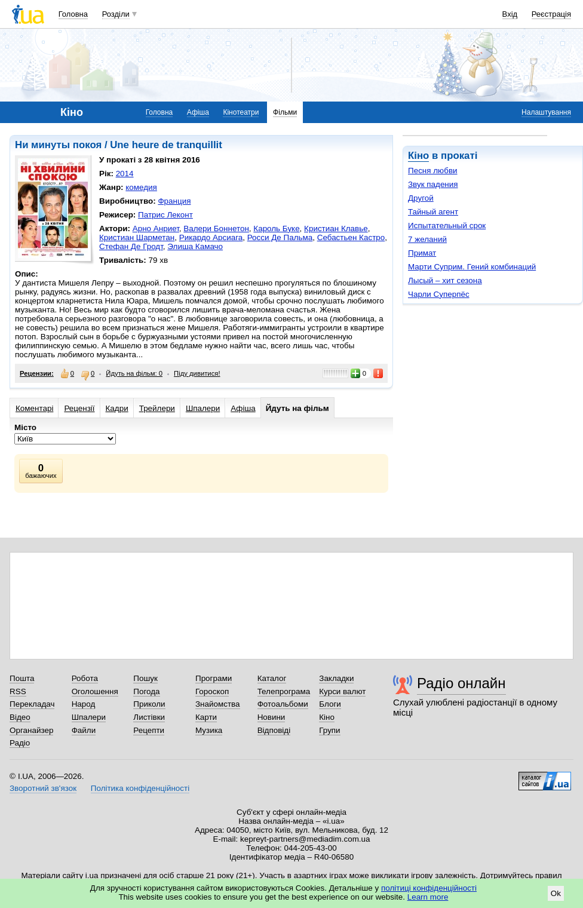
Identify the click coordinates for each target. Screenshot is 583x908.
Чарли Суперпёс (439, 294)
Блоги (330, 704)
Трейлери (157, 408)
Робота (85, 678)
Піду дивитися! (197, 373)
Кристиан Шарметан (136, 237)
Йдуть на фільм (297, 408)
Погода (146, 691)
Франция (174, 201)
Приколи (149, 704)
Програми (213, 678)
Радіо (20, 742)
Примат (422, 253)
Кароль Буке (276, 228)
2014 (125, 173)
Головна (73, 14)
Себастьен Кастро (351, 237)
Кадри (117, 408)
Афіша (198, 112)
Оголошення (95, 691)
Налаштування (546, 112)
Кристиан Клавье (336, 228)
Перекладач (32, 704)
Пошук (145, 678)
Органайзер (31, 730)
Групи (329, 730)
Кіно (418, 155)
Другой (421, 198)
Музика (208, 730)
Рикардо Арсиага (211, 237)
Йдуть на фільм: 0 (134, 373)
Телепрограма (284, 691)
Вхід (510, 14)
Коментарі (34, 408)
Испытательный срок (447, 225)
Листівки (149, 717)
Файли (84, 730)
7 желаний (427, 239)
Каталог (272, 678)
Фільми (285, 112)
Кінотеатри (241, 112)
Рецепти (148, 730)
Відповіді (274, 730)
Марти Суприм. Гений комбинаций (472, 266)
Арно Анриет (156, 228)
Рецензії (79, 408)
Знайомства (217, 704)
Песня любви (433, 170)
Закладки (336, 678)
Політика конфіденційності (140, 788)
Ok (556, 893)
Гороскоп (212, 691)
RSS (18, 691)
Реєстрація (551, 14)
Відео (20, 717)
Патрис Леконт (165, 214)
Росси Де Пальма (280, 237)
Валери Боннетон (216, 228)
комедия (141, 187)
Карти (206, 717)
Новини (271, 717)
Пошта (22, 678)
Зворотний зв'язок (43, 788)
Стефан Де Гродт (131, 246)
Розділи (116, 14)
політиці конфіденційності (429, 888)
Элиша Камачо (195, 246)
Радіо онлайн (461, 683)
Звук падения (433, 184)
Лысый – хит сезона (445, 280)
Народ (84, 704)
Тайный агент (433, 211)
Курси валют (342, 691)
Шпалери (203, 408)
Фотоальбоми (282, 704)
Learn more (428, 896)
